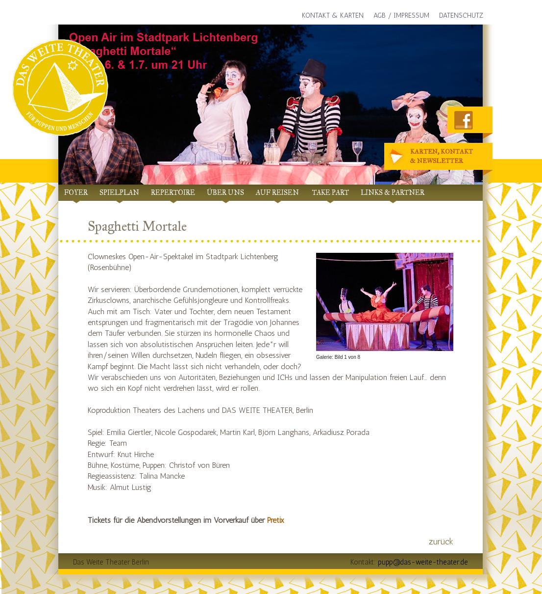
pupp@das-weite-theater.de (423, 562)
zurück (441, 541)
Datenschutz (461, 15)
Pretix (275, 520)
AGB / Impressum (401, 15)
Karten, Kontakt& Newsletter (432, 156)
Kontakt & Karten (333, 15)
